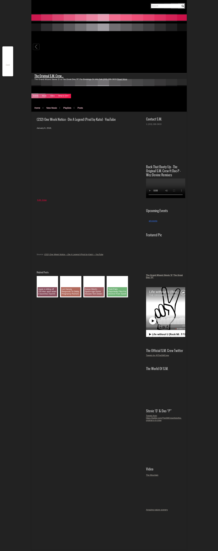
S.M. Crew (42, 200)
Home (37, 108)
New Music (51, 108)
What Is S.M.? (63, 96)
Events (36, 96)
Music (44, 96)
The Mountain (152, 475)
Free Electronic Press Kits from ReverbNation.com (165, 337)
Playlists (67, 108)
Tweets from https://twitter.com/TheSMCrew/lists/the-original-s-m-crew (164, 417)
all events (153, 221)
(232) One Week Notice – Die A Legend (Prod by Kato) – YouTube (73, 254)
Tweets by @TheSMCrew (157, 355)
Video (52, 96)
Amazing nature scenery (157, 510)
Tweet (8, 65)
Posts (80, 108)
